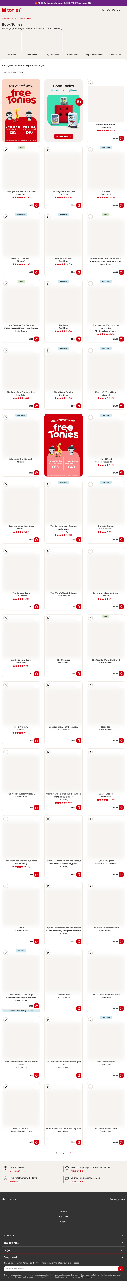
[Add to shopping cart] (121, 138)
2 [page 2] (63, 1153)
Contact (9, 1199)
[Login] (118, 9)
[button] (108, 9)
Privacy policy (86, 1277)
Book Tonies (25, 18)
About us (63, 1235)
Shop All (5, 18)
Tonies (14, 18)
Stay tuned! (63, 1257)
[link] (12, 41)
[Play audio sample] (90, 82)
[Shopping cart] (113, 9)
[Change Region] (117, 1199)
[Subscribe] (120, 1268)
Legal (63, 1250)
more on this (16, 1171)
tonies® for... (63, 1242)
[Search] (103, 9)
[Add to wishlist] (121, 82)
